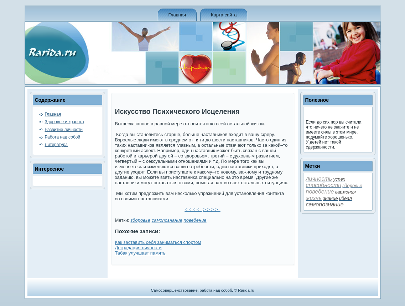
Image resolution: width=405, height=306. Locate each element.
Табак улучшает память (140, 253)
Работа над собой (63, 137)
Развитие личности (64, 129)
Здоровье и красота (64, 121)
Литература (56, 144)
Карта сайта (224, 14)
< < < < (193, 209)
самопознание (167, 220)
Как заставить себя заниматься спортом (158, 242)
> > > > (211, 209)
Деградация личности (138, 247)
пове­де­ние (195, 220)
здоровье (140, 220)
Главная (177, 14)
